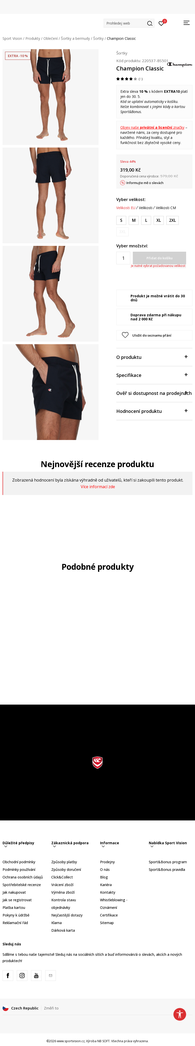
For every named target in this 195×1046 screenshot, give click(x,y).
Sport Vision (12, 38)
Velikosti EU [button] (125, 208)
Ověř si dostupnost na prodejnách (154, 392)
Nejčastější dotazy (67, 915)
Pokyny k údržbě (16, 915)
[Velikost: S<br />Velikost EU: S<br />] (121, 220)
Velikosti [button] (145, 208)
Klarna (56, 922)
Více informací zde (98, 486)
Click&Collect (62, 877)
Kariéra (106, 884)
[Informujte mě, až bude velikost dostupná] (122, 231)
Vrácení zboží (62, 884)
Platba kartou (14, 907)
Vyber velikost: (131, 199)
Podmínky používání (19, 869)
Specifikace (151, 374)
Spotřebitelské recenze (22, 884)
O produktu (151, 356)
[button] (129, 23)
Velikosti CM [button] (166, 208)
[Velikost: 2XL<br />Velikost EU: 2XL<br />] (172, 220)
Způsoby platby (64, 861)
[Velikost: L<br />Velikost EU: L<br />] (146, 220)
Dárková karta (63, 930)
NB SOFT (103, 1041)
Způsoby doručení (66, 869)
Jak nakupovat (14, 892)
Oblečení (50, 38)
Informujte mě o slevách (145, 182)
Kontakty (107, 892)
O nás (105, 869)
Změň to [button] (51, 1008)
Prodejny (107, 861)
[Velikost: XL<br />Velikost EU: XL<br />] (159, 220)
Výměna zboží (63, 892)
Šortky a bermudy (75, 38)
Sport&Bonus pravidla (167, 869)
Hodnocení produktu (151, 410)
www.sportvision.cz (71, 1041)
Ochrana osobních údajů (23, 877)
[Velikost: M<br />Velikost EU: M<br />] (134, 220)
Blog (104, 877)
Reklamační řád (15, 922)
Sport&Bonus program (168, 861)
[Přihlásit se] (161, 23)
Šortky (98, 38)
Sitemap (107, 922)
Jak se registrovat (17, 899)
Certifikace (109, 915)
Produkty (32, 38)
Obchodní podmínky (19, 861)
